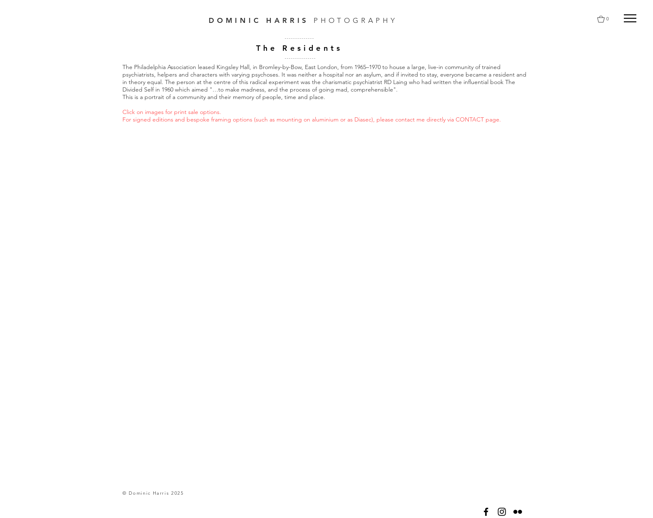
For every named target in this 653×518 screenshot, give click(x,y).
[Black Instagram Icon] (501, 511)
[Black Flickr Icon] (517, 511)
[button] (630, 18)
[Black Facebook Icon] (486, 511)
